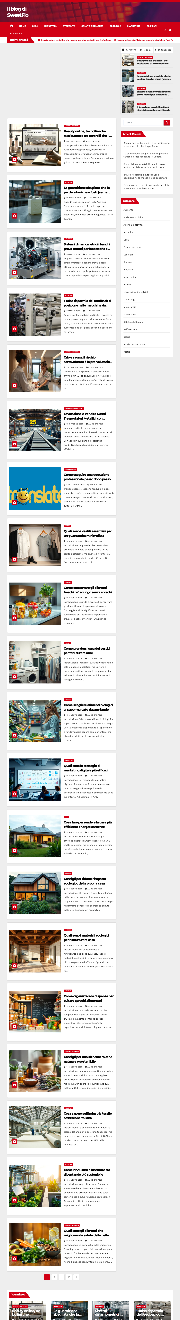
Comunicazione (70, 469)
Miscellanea (130, 314)
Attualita (69, 26)
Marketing (133, 26)
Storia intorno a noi (134, 344)
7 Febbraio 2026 (75, 367)
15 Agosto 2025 (75, 659)
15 (69, 1277)
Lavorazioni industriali (74, 408)
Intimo (127, 284)
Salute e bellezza (92, 26)
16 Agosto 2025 (75, 541)
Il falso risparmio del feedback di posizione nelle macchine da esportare (153, 110)
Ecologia (115, 26)
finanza (127, 262)
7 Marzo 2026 (74, 311)
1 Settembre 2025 (76, 485)
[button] (165, 29)
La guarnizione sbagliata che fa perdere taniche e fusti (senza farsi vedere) (153, 79)
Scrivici (15, 33)
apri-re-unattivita (133, 217)
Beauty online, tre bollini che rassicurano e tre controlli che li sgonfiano (153, 63)
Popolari (146, 49)
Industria (50, 26)
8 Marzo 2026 (74, 254)
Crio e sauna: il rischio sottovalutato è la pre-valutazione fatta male (88, 362)
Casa (35, 26)
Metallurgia (129, 307)
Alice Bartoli (91, 141)
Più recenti (129, 49)
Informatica (130, 277)
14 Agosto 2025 (75, 945)
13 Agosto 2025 (75, 1180)
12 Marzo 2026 (74, 198)
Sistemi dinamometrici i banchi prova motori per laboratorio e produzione (154, 94)
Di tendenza (163, 49)
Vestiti (67, 526)
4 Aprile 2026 (74, 141)
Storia (126, 337)
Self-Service (130, 329)
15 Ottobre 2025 (75, 424)
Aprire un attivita (133, 224)
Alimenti (152, 26)
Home (22, 26)
